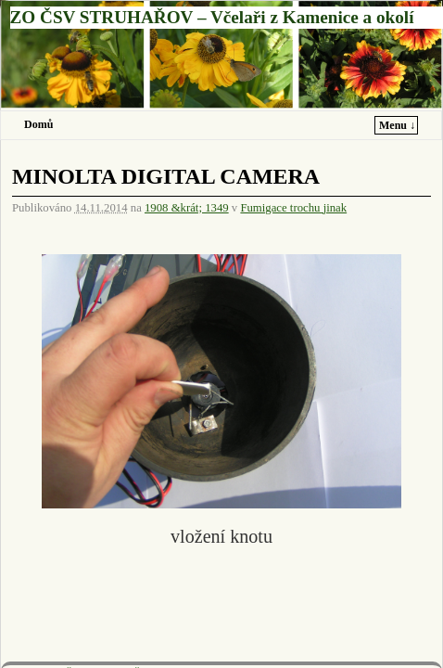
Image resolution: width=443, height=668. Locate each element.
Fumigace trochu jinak (293, 207)
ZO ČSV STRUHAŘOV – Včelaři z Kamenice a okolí (212, 17)
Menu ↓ (397, 125)
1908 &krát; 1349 (187, 207)
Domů (38, 124)
